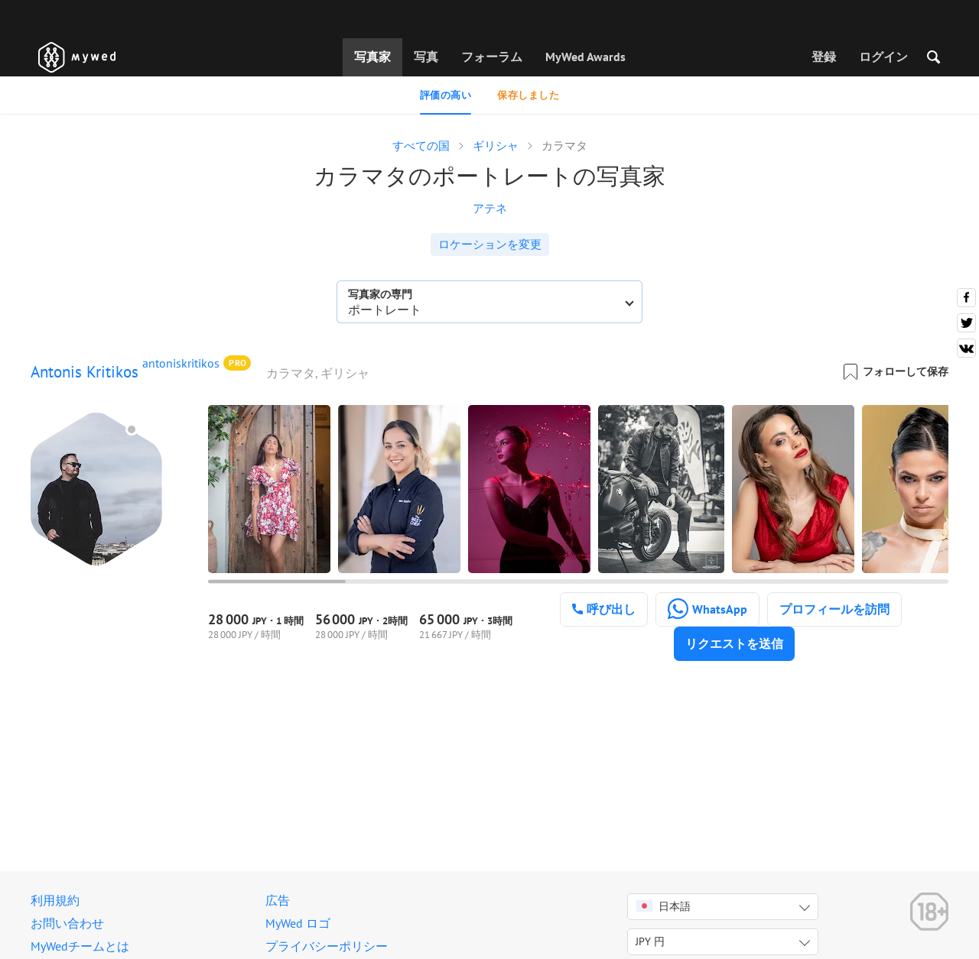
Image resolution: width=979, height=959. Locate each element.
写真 (426, 56)
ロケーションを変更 (490, 244)
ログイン (883, 56)
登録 (823, 56)
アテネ (490, 208)
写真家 (372, 56)
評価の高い (446, 95)
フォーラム (491, 56)
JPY (650, 941)
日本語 (663, 906)
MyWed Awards (585, 56)
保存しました (528, 95)
